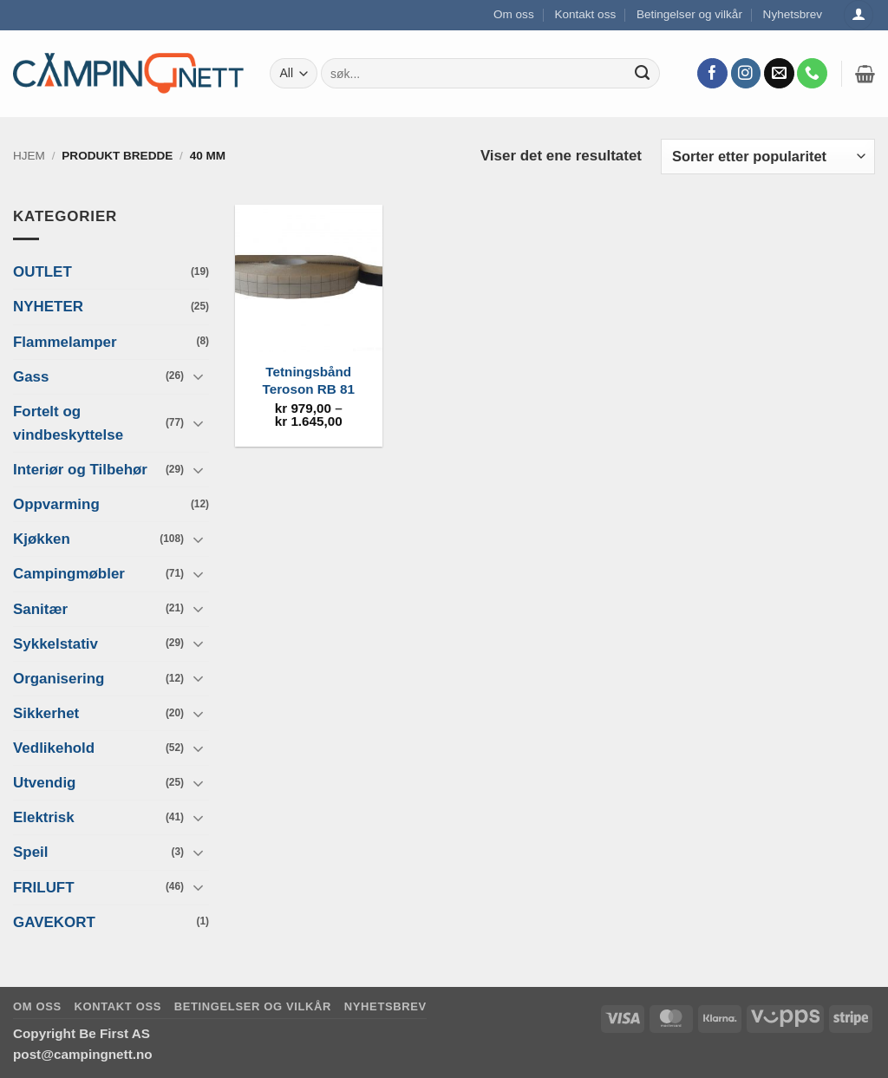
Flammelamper (65, 341)
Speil (30, 852)
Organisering (58, 678)
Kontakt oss (585, 14)
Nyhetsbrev (793, 14)
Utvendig (44, 782)
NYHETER (48, 306)
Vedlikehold (54, 748)
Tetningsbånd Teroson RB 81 (309, 380)
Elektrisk (44, 817)
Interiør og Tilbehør (80, 469)
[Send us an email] (779, 73)
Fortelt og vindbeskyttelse (68, 423)
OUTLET (42, 272)
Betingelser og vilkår (689, 14)
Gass (31, 376)
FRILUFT (44, 887)
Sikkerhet (46, 713)
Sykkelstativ (55, 643)
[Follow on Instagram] (746, 73)
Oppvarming (56, 504)
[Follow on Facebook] (712, 73)
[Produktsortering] (768, 156)
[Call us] (812, 73)
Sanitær (40, 608)
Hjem (29, 155)
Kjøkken (41, 539)
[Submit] (642, 73)
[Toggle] (198, 376)
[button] (865, 74)
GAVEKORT (54, 921)
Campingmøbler (69, 573)
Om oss (513, 14)
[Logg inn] (858, 15)
